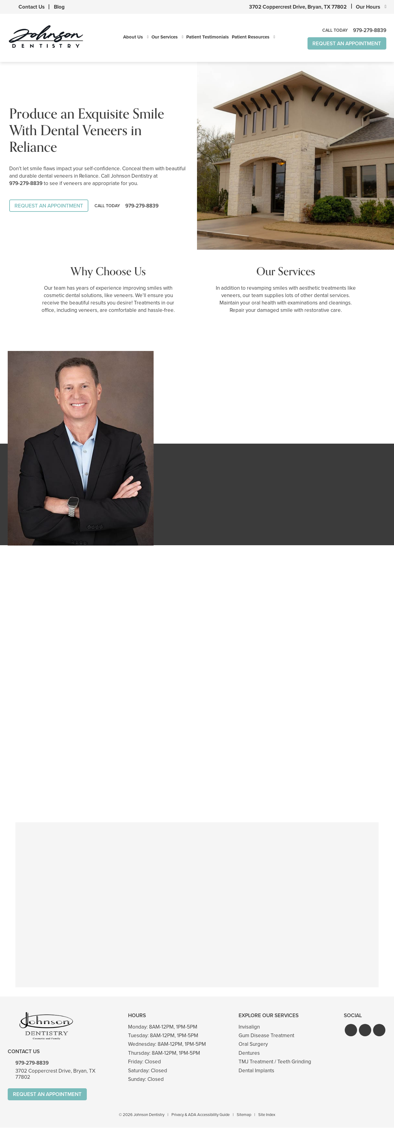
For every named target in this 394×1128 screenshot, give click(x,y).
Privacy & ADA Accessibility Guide (200, 1115)
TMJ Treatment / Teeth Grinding (275, 1062)
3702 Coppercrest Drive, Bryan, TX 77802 (298, 7)
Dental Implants (256, 1070)
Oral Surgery (253, 1044)
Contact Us (31, 7)
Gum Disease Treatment (266, 1035)
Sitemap (244, 1115)
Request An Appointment (346, 43)
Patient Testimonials (207, 37)
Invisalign (249, 1027)
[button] (351, 1030)
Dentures (249, 1053)
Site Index (266, 1115)
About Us (133, 37)
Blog (59, 7)
